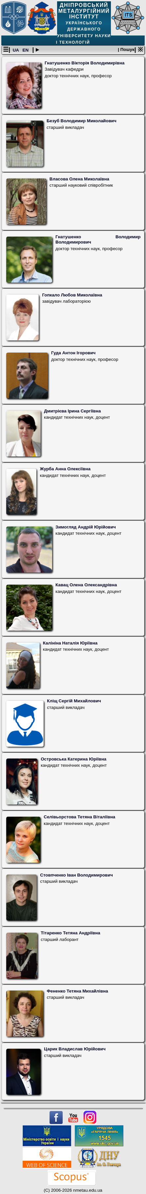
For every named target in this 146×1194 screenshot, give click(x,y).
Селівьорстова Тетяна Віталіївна (79, 816)
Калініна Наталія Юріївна (70, 643)
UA (16, 50)
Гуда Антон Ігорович (73, 352)
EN (26, 50)
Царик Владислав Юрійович (75, 1048)
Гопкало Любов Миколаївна (72, 295)
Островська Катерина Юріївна (73, 759)
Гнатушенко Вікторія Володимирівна (85, 62)
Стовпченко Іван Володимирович (76, 875)
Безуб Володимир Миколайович (81, 120)
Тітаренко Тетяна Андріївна (70, 932)
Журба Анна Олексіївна (65, 468)
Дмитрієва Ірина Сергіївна (72, 411)
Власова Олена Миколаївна (79, 178)
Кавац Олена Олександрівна (86, 584)
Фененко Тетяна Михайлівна (77, 991)
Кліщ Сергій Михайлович (74, 700)
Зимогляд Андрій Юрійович (85, 527)
